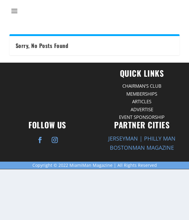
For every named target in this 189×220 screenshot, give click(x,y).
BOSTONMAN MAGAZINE (142, 147)
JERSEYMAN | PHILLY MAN (142, 138)
